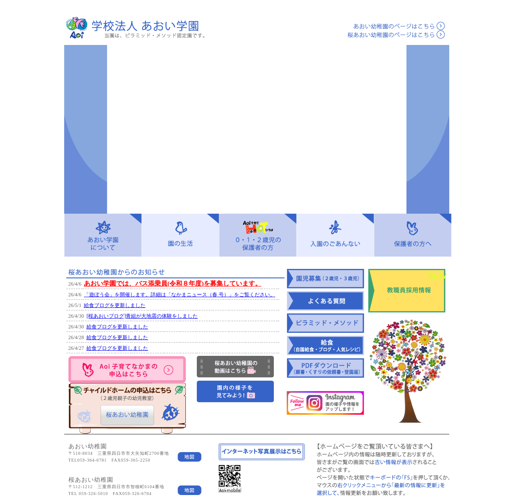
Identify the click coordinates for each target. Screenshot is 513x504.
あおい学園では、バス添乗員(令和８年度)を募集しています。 (172, 283)
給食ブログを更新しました (114, 305)
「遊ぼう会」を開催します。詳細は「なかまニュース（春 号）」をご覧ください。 (179, 295)
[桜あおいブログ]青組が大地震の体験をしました (142, 316)
